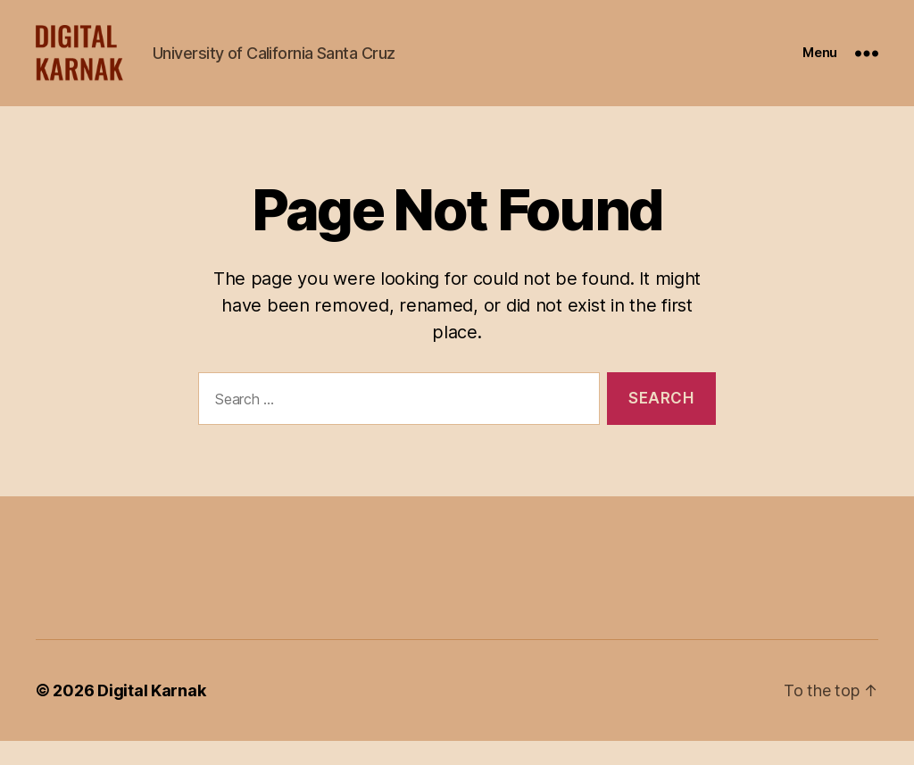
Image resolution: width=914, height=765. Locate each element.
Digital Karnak (151, 714)
